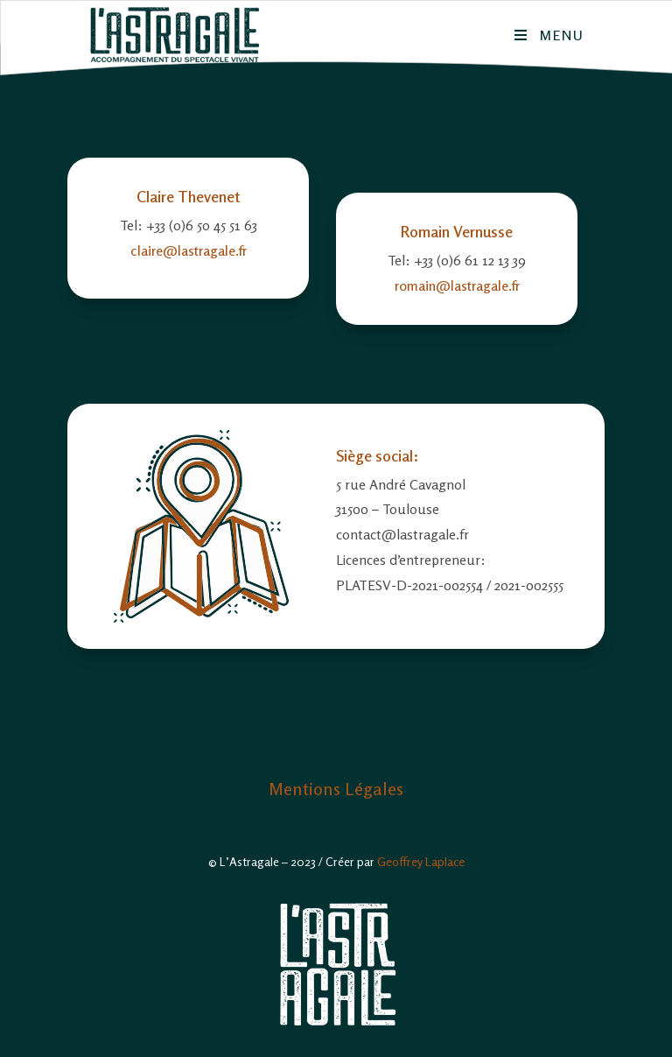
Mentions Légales (336, 789)
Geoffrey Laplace (421, 861)
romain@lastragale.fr (457, 285)
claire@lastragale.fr (188, 250)
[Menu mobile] (549, 35)
